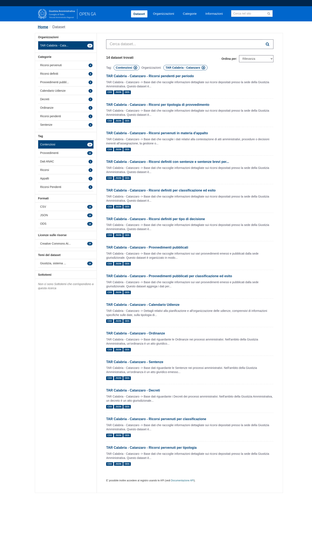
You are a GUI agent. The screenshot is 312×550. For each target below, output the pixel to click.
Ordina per (228, 58)
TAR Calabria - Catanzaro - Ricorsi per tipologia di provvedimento (157, 104)
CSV (110, 92)
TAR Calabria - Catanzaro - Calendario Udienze (143, 304)
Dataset (139, 14)
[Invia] (269, 13)
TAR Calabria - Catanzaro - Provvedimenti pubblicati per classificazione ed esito (169, 276)
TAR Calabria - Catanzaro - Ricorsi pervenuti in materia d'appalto (157, 133)
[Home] (43, 27)
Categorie (190, 13)
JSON (118, 92)
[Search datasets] (252, 13)
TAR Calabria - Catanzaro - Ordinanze (135, 333)
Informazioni (214, 13)
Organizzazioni (163, 13)
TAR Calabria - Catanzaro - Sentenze (134, 362)
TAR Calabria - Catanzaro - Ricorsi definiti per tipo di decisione (155, 219)
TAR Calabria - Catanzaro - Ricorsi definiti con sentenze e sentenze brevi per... (167, 161)
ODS (127, 92)
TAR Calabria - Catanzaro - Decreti (133, 390)
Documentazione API (182, 480)
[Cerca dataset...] (184, 44)
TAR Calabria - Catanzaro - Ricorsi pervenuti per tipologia (151, 447)
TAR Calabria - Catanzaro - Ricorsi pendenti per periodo (150, 76)
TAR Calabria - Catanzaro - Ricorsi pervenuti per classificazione (156, 419)
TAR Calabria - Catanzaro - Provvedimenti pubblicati (147, 247)
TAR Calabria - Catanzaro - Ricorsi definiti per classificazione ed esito (161, 190)
